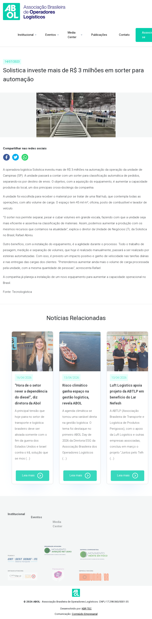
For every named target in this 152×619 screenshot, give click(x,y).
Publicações (87, 35)
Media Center (60, 35)
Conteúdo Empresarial (85, 613)
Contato (112, 35)
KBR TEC (87, 608)
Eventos (39, 35)
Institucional (14, 35)
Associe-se (136, 35)
